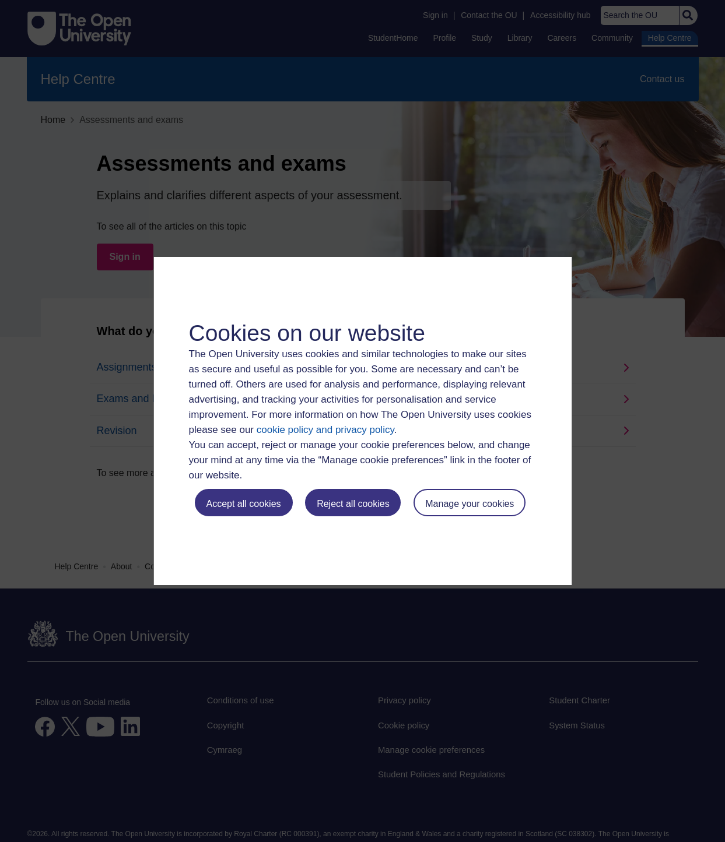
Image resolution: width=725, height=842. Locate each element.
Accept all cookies (243, 504)
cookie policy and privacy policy (325, 429)
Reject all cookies (353, 504)
